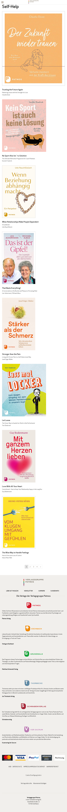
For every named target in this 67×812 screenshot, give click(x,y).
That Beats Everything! (11, 288)
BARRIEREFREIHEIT (53, 767)
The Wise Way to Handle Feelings (15, 552)
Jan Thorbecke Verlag (8, 696)
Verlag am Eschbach (8, 644)
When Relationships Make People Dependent (20, 222)
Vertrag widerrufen (26, 783)
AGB (10, 767)
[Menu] (2, 2)
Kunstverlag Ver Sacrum (9, 743)
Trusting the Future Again (12, 89)
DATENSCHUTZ (17, 767)
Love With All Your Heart (12, 486)
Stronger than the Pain (11, 354)
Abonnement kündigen (39, 783)
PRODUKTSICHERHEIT (38, 767)
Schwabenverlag (7, 719)
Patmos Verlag (6, 618)
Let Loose (6, 420)
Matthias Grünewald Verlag (10, 669)
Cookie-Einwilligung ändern (33, 775)
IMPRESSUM (27, 767)
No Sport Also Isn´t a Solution (14, 155)
